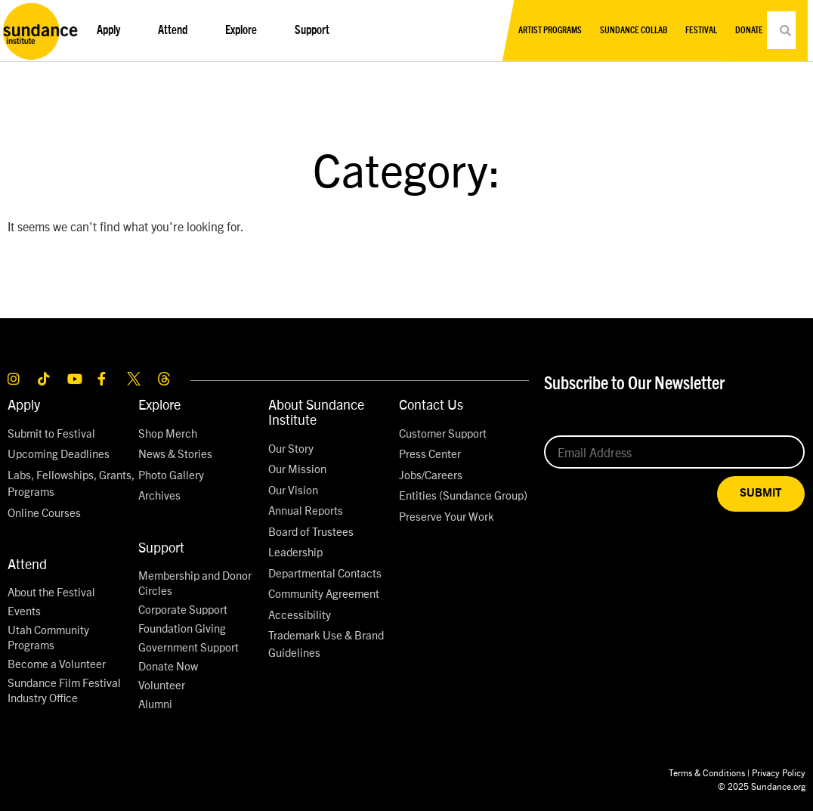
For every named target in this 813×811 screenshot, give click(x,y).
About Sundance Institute (316, 411)
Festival (701, 30)
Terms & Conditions (707, 772)
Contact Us (431, 404)
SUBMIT (761, 493)
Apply (112, 30)
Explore (244, 30)
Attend (176, 30)
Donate (749, 30)
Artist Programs (550, 30)
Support (316, 30)
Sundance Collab (633, 30)
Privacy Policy (778, 772)
